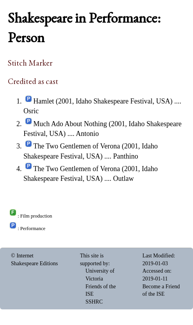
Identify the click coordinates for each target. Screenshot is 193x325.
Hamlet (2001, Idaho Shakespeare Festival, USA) (102, 101)
